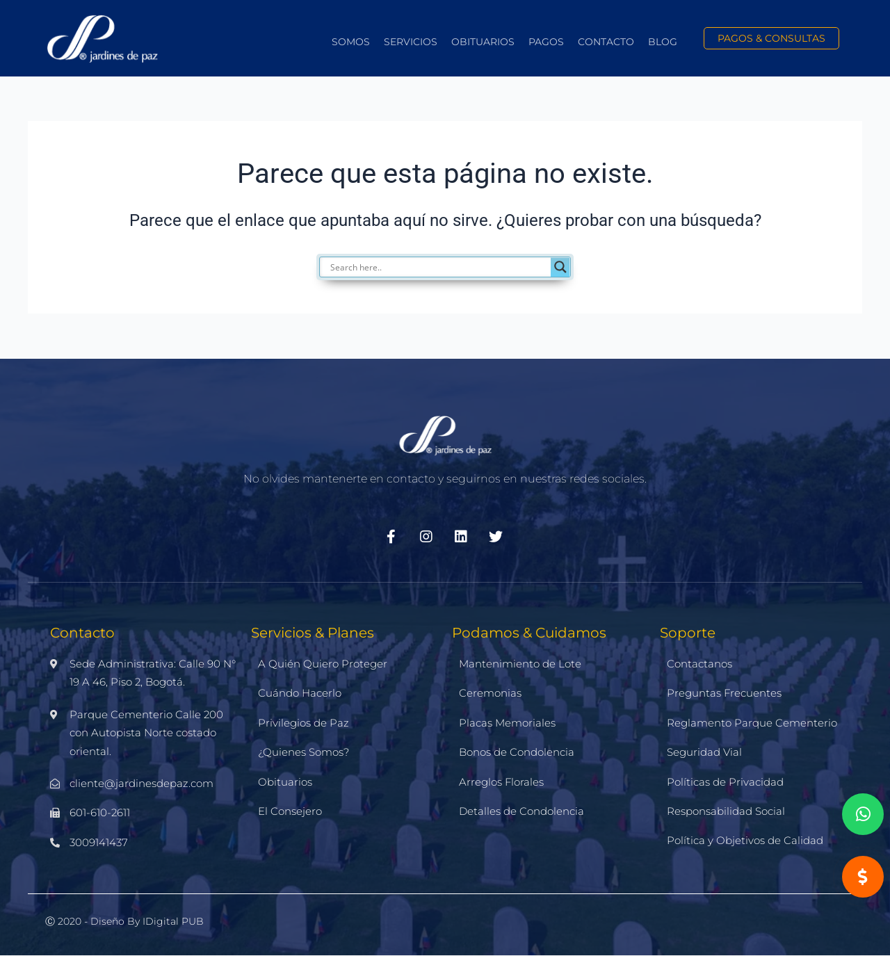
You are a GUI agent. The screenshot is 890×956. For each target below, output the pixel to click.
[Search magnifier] (560, 267)
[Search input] (438, 267)
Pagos (546, 41)
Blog (662, 41)
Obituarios (483, 41)
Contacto (606, 41)
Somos (351, 41)
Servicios (410, 41)
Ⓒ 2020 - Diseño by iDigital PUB (124, 921)
